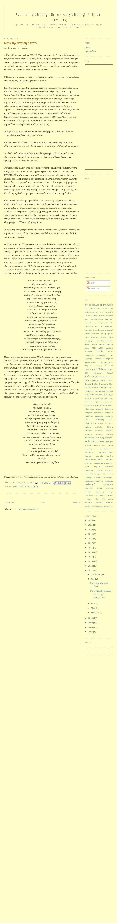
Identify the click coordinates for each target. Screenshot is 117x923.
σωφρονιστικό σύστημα (104, 495)
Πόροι (111, 384)
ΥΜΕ (87, 395)
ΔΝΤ (111, 355)
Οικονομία (102, 380)
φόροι (106, 506)
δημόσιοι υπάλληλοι (94, 427)
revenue (104, 337)
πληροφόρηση (108, 477)
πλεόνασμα (97, 477)
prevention (95, 334)
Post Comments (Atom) (27, 509)
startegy (87, 344)
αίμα (106, 398)
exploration (109, 319)
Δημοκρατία (108, 358)
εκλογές (90, 441)
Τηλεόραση (89, 391)
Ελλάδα (102, 369)
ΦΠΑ (105, 395)
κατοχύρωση (108, 463)
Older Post (75, 502)
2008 (90, 627)
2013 (90, 561)
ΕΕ (105, 365)
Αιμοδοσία (109, 348)
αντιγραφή (88, 413)
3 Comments (47, 483)
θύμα (111, 452)
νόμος (96, 474)
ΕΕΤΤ (111, 366)
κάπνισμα (88, 456)
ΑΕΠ (93, 348)
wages (87, 348)
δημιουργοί (109, 423)
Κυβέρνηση (91, 376)
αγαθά (111, 398)
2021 (90, 525)
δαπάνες (100, 423)
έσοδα (102, 398)
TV (86, 316)
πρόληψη (99, 488)
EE (90, 305)
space (92, 341)
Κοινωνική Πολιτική (103, 373)
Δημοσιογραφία (107, 362)
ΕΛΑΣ (87, 369)
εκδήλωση (100, 438)
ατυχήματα (99, 416)
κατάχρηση (88, 463)
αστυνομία (109, 413)
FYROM (110, 305)
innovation (88, 330)
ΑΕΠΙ (100, 348)
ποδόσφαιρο (109, 481)
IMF (111, 308)
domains (101, 316)
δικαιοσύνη (99, 434)
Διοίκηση (98, 366)
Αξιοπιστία (88, 351)
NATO (102, 312)
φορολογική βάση (91, 506)
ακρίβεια (93, 405)
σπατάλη (88, 492)
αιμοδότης (98, 402)
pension (103, 330)
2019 (90, 534)
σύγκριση (88, 499)
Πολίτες (110, 380)
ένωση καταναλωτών (92, 398)
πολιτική (90, 484)
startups (94, 344)
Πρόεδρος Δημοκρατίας (100, 384)
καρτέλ (100, 459)
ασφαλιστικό (89, 416)
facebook (88, 323)
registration (95, 337)
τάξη (103, 499)
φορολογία (109, 502)
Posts (90, 282)
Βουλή (100, 351)
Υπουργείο (98, 395)
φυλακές (100, 506)
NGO (107, 312)
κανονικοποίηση (90, 459)
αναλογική (109, 405)
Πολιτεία (88, 384)
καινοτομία (99, 456)
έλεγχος (110, 395)
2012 (90, 565)
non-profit (96, 330)
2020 (90, 529)
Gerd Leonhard (95, 308)
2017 (90, 543)
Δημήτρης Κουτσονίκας (26, 487)
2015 (90, 552)
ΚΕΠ (86, 373)
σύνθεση (97, 499)
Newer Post (9, 502)
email (87, 319)
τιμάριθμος (88, 502)
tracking (101, 344)
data (89, 316)
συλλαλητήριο (89, 495)
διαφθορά (88, 434)
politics (87, 334)
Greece (105, 308)
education (109, 316)
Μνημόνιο (109, 377)
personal (110, 330)
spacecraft (98, 341)
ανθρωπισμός (89, 409)
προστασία (89, 488)
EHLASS (95, 305)
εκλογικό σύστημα (105, 441)
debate (95, 316)
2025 (90, 520)
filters (94, 323)
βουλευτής (99, 419)
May (93, 608)
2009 (90, 622)
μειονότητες (109, 467)
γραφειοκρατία (90, 423)
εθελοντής (109, 434)
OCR (111, 312)
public (87, 337)
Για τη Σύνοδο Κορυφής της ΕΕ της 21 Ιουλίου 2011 (101, 594)
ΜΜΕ (101, 376)
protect (110, 334)
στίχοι (111, 492)
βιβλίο (87, 420)
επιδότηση (88, 449)
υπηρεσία (99, 502)
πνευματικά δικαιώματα (94, 481)
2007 (90, 631)
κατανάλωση (98, 463)
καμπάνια (110, 456)
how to (98, 326)
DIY (86, 305)
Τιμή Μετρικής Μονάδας (103, 391)
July (93, 579)
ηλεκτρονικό (102, 452)
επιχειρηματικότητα (106, 449)
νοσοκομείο (89, 474)
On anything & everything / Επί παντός (58, 17)
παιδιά (102, 474)
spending (110, 341)
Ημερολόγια (90, 51)
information (109, 326)
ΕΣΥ (96, 369)
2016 (90, 547)
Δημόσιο (89, 365)
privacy (103, 334)
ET (101, 305)
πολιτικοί (108, 484)
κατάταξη (109, 459)
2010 (90, 618)
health (111, 323)
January (94, 612)
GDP (86, 308)
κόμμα (97, 466)
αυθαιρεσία (109, 416)
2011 (90, 570)
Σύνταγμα (103, 387)
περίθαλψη (88, 477)
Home (42, 502)
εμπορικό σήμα (99, 445)
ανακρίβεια (101, 405)
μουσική (100, 470)
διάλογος (110, 427)
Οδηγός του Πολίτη (91, 380)
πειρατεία (109, 474)
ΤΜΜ (111, 387)
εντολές (110, 445)
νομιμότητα (109, 470)
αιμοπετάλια (109, 402)
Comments (93, 288)
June (93, 603)
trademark (109, 344)
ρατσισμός (109, 488)
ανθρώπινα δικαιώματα (104, 409)
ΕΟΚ (91, 369)
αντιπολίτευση (98, 413)
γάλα (111, 420)
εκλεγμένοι (109, 438)
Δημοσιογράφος (91, 362)
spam (104, 341)
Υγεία (91, 394)
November (96, 574)
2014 (90, 556)
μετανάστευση (89, 470)
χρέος (110, 506)
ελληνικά (88, 445)
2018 (90, 538)
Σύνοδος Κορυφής (91, 387)
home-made (89, 326)
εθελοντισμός (89, 438)
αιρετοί (87, 405)
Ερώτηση (110, 369)
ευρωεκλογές (89, 452)
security (87, 341)
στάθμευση (100, 492)
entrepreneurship (97, 319)
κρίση (87, 467)
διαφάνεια (109, 430)
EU (104, 305)
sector (111, 337)
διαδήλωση (88, 430)
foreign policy (103, 323)
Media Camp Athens (92, 312)
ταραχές (110, 499)
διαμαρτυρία (99, 430)
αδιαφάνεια (88, 402)
